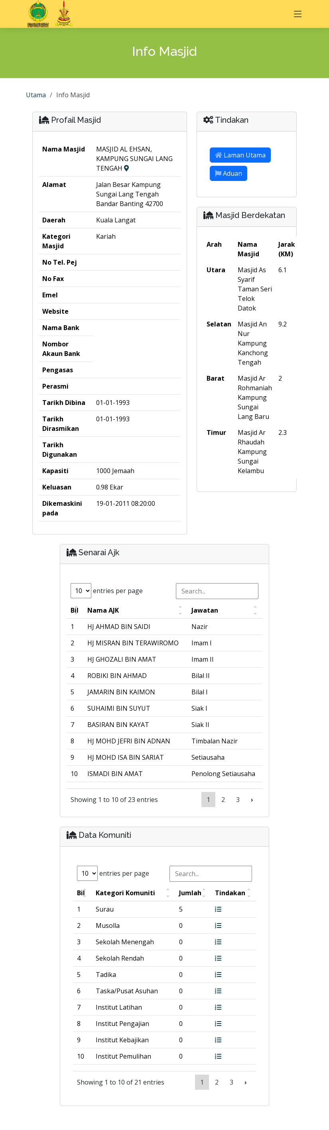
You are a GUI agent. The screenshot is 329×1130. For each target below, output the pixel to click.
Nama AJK (103, 610)
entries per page (107, 590)
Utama (36, 94)
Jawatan (204, 610)
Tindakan (230, 892)
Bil (75, 610)
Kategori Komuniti (125, 892)
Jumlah (190, 892)
